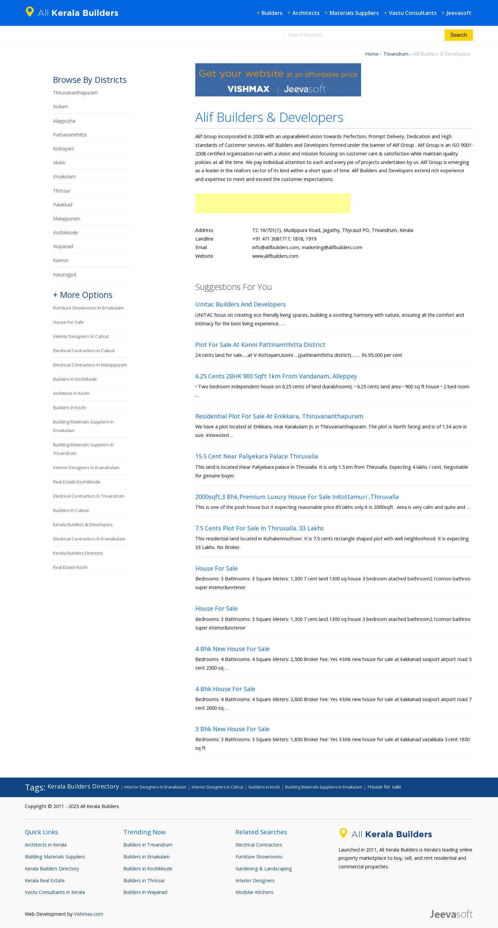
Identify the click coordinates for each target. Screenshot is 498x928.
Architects (306, 13)
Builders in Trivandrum (147, 845)
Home (372, 54)
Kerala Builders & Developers (83, 524)
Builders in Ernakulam (146, 856)
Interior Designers (255, 880)
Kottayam (63, 148)
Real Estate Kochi (70, 567)
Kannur (60, 260)
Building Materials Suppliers (55, 856)
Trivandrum (395, 54)
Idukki (59, 162)
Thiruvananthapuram (75, 92)
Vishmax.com (88, 914)
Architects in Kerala (46, 845)
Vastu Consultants (413, 13)
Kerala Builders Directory (78, 553)
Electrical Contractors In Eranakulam (89, 539)
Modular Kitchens (254, 892)
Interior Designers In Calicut (81, 336)
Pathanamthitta (70, 135)
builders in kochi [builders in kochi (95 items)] (264, 787)
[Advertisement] (272, 203)
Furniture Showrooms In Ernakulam (88, 308)
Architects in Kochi (71, 393)
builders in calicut (71, 510)
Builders (272, 13)
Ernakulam (64, 176)
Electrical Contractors (258, 845)
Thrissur (61, 191)
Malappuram (66, 218)
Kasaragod (64, 274)
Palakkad (62, 204)
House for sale (68, 322)
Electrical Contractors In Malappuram (90, 365)
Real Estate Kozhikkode (76, 482)
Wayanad (63, 246)
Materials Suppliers (354, 13)
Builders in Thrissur (144, 880)
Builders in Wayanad (145, 892)
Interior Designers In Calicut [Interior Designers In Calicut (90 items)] (217, 787)
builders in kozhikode (75, 379)
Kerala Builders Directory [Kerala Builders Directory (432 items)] (83, 786)
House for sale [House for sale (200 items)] (384, 786)
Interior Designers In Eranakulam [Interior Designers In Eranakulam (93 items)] (155, 787)
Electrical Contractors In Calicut (84, 351)
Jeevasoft (459, 13)
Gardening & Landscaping (263, 868)
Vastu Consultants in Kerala (55, 892)
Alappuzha (64, 121)
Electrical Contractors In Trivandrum (88, 496)
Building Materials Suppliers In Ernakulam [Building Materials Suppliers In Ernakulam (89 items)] (323, 787)
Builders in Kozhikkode (147, 868)
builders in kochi (69, 407)
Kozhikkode (65, 232)
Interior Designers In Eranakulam (86, 467)
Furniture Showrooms (258, 856)
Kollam (60, 106)
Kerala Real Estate (45, 880)
